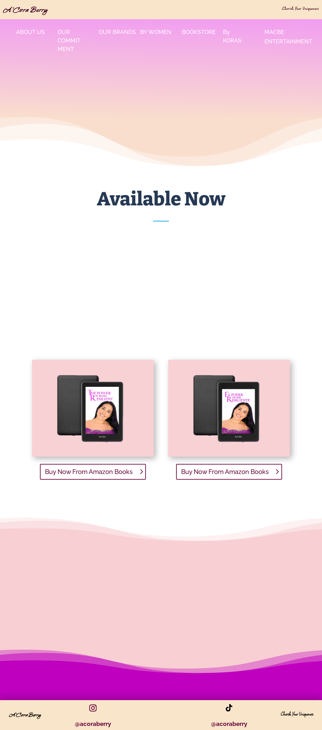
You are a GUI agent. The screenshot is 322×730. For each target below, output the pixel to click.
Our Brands (117, 32)
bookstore (199, 32)
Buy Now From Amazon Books (89, 472)
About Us (30, 32)
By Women (155, 32)
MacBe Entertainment (288, 37)
